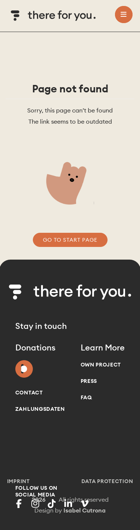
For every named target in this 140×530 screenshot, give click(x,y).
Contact (29, 392)
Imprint (18, 481)
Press (89, 381)
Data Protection (107, 481)
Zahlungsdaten (40, 409)
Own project (101, 364)
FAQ (86, 397)
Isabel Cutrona (84, 510)
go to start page (70, 240)
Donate (24, 367)
